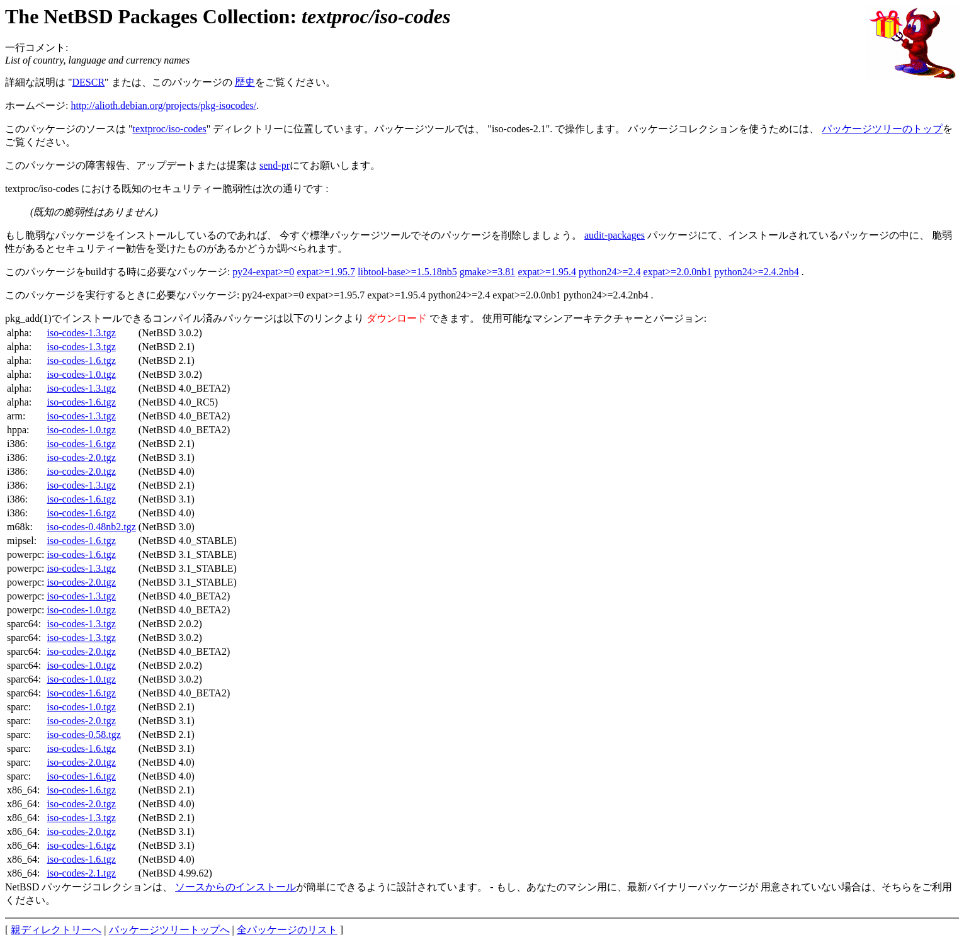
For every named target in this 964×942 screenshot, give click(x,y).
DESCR (88, 82)
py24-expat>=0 (263, 271)
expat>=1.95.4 (547, 271)
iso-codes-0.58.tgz (84, 734)
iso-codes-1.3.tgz (81, 332)
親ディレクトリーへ (56, 929)
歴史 (245, 82)
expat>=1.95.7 (326, 271)
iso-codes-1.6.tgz (81, 360)
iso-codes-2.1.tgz (81, 873)
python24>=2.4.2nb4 (756, 271)
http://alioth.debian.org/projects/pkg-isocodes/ (163, 105)
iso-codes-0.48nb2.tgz (91, 526)
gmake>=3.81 (488, 271)
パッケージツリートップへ (169, 929)
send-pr (274, 165)
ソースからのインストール (235, 887)
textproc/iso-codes (170, 128)
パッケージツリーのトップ (882, 128)
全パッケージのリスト (287, 929)
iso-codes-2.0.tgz (81, 457)
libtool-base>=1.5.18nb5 (407, 271)
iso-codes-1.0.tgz (81, 374)
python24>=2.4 (610, 271)
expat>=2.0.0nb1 (678, 271)
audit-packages (614, 235)
